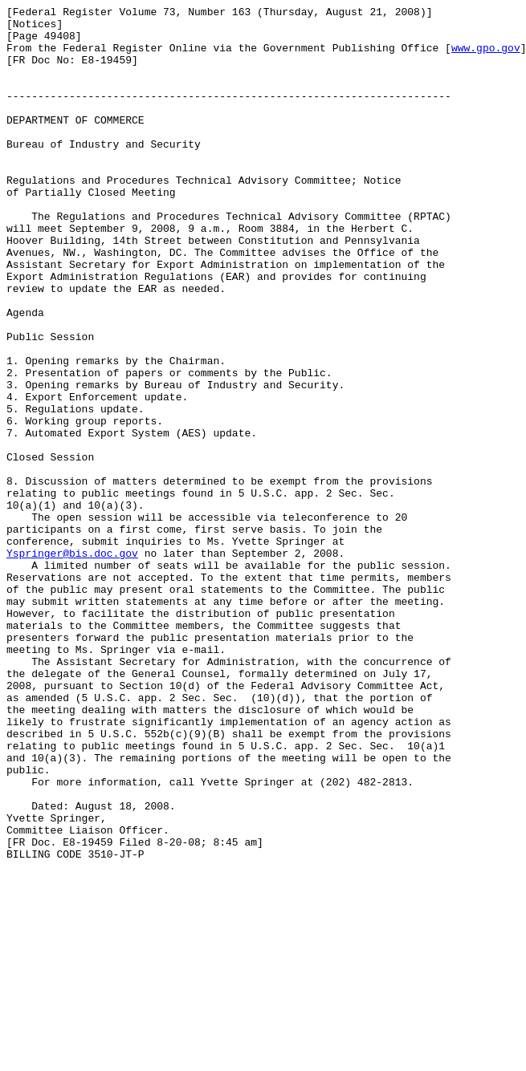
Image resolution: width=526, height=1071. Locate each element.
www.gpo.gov (485, 57)
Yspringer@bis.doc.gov (72, 663)
